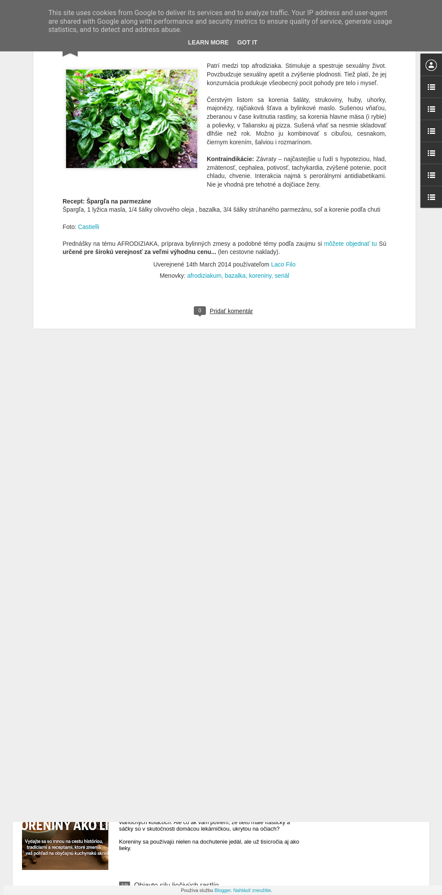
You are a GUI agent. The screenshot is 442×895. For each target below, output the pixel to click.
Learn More (208, 42)
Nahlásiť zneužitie (252, 890)
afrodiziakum (204, 198)
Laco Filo (283, 187)
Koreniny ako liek (160, 787)
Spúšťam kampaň (161, 689)
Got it (247, 42)
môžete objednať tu (349, 166)
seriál (282, 198)
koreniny (260, 198)
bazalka (235, 198)
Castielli (88, 149)
